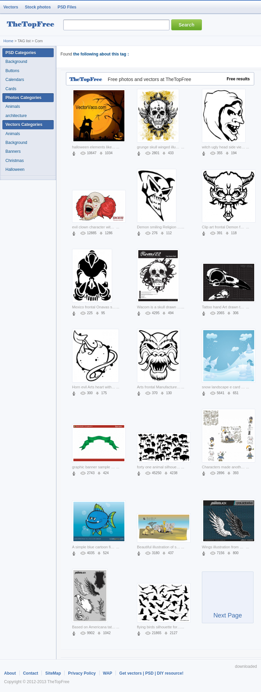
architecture (16, 115)
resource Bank (32, 25)
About (10, 673)
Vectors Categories (23, 124)
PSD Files (66, 7)
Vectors (10, 7)
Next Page (227, 600)
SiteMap (53, 673)
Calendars (14, 79)
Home (8, 41)
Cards (10, 88)
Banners (13, 151)
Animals (12, 106)
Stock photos (38, 7)
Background (16, 61)
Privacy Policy (81, 673)
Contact (30, 673)
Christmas (14, 160)
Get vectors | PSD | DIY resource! (151, 673)
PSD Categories (20, 52)
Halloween (14, 169)
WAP (107, 673)
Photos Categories (23, 97)
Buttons (12, 70)
